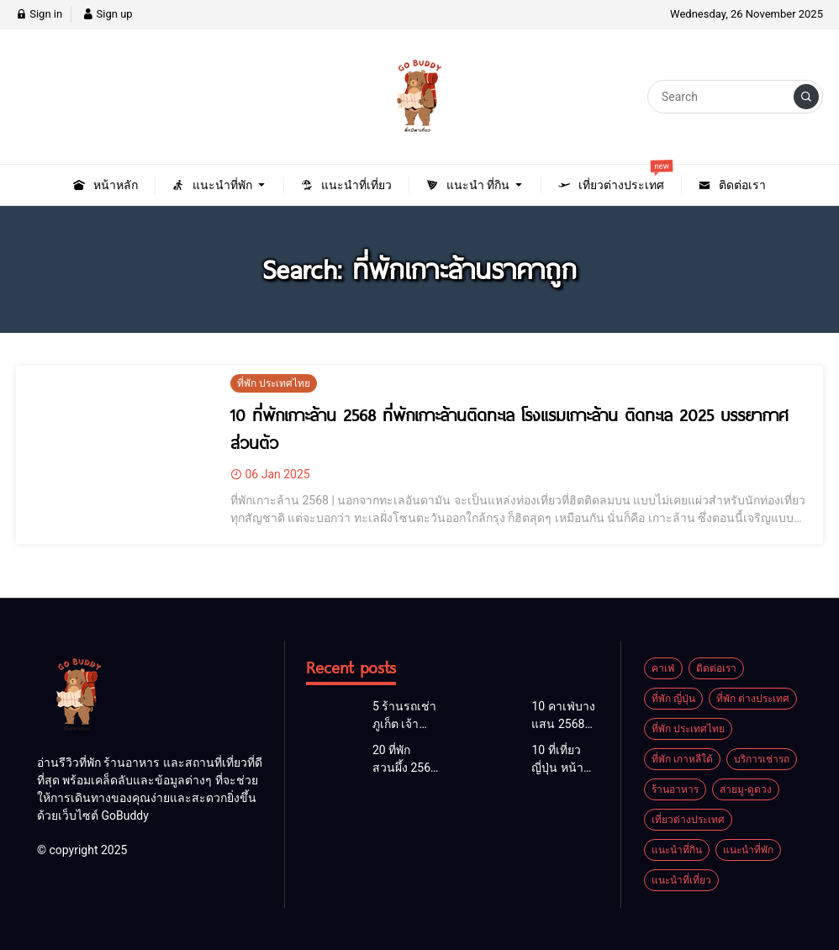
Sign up (107, 14)
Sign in (39, 14)
